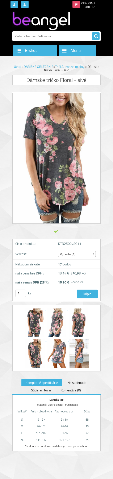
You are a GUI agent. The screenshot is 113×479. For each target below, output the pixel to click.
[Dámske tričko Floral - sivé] (35, 309)
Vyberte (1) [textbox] (67, 254)
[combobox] (77, 254)
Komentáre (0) (71, 390)
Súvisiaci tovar (41, 390)
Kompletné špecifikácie (42, 382)
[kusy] (20, 293)
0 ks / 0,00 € (88, 3)
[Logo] (41, 20)
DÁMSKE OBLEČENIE (38, 66)
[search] (96, 36)
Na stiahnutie (76, 382)
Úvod (17, 66)
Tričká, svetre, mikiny (69, 66)
